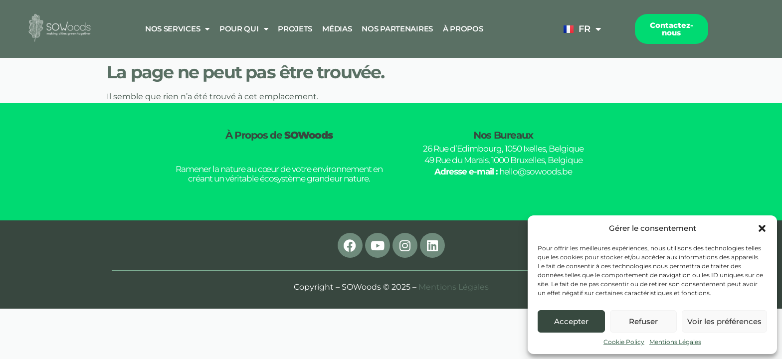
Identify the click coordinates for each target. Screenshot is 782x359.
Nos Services (177, 29)
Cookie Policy (623, 342)
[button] (762, 228)
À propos (463, 28)
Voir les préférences (724, 321)
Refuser (643, 321)
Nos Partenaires (397, 28)
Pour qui (243, 29)
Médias (337, 28)
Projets (295, 28)
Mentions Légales (675, 342)
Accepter (571, 321)
